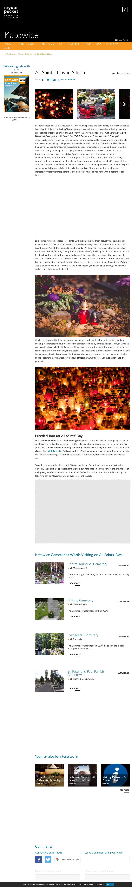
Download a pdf (16, 72)
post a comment (68, 80)
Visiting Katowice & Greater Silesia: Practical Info (114, 779)
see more (75, 583)
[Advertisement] (82, 62)
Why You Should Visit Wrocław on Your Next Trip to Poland (82, 779)
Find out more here (96, 884)
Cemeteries (123, 566)
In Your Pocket (122, 40)
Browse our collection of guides (15, 119)
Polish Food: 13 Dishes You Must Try (48, 779)
